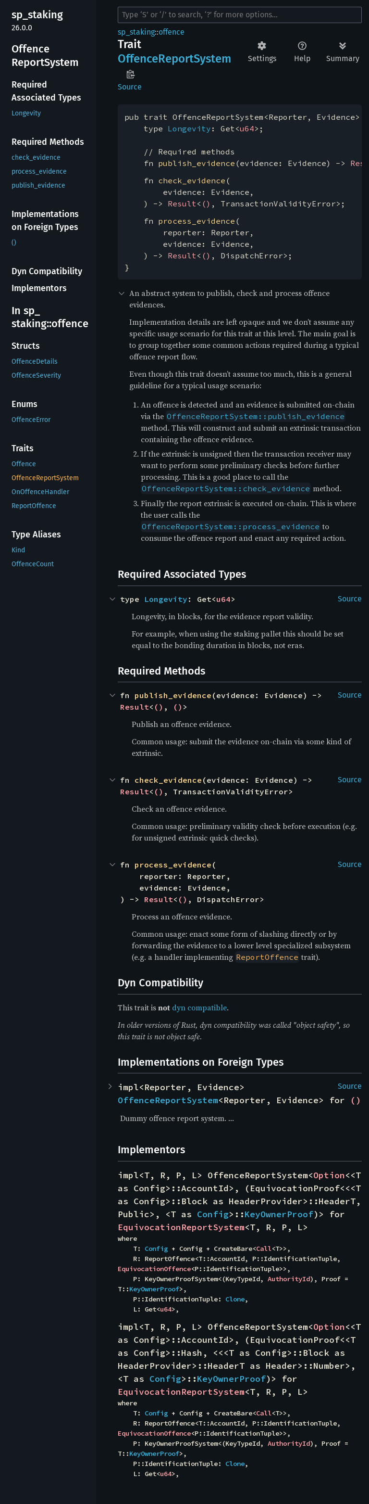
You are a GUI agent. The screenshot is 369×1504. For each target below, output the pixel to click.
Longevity (189, 128)
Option (329, 1175)
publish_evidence (196, 163)
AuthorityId (289, 1279)
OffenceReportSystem (168, 1100)
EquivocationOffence (154, 1268)
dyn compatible (199, 1007)
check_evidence (191, 180)
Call (263, 1248)
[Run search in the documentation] (240, 15)
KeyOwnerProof (279, 1214)
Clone (235, 1299)
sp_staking (136, 32)
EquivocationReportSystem (181, 1227)
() (206, 203)
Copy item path (130, 74)
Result (182, 203)
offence (171, 32)
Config (213, 1214)
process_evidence (196, 221)
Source (130, 86)
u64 (247, 128)
